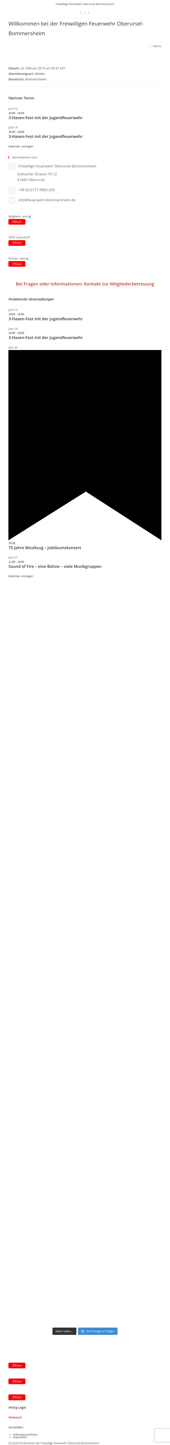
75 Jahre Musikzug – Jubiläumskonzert (44, 547)
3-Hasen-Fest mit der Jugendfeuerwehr (45, 117)
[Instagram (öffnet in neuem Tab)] (89, 12)
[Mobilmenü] (156, 46)
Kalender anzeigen (20, 146)
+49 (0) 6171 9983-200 (36, 189)
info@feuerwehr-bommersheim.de (46, 200)
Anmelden (15, 1427)
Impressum (20, 1437)
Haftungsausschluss (25, 1434)
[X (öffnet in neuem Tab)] (81, 12)
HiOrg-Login (17, 1407)
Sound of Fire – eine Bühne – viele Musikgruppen (54, 566)
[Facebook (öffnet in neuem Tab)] (85, 12)
